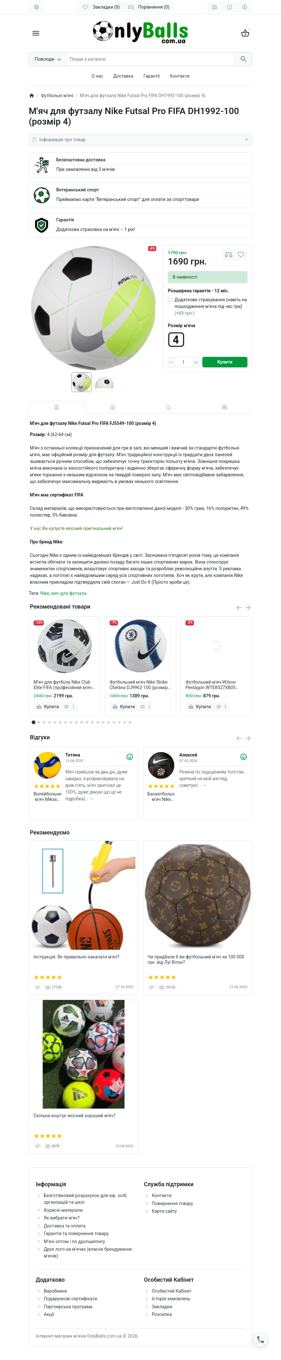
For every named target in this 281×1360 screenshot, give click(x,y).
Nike (44, 593)
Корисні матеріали (63, 1210)
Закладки (162, 1306)
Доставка (123, 76)
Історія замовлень (171, 1298)
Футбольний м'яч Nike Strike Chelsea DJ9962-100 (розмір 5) (139, 685)
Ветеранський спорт (77, 189)
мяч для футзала (69, 593)
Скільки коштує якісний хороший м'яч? (74, 1115)
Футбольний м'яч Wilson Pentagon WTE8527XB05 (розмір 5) (210, 685)
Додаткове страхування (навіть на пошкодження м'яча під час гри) (211, 306)
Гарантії (152, 76)
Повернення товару (172, 1203)
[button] (38, 722)
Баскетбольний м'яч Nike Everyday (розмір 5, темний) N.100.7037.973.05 (161, 796)
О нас (97, 76)
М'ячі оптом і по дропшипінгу (74, 1241)
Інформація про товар (140, 139)
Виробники (55, 1291)
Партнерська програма (68, 1306)
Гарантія (65, 219)
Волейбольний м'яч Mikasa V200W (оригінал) (47, 796)
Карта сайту (164, 1211)
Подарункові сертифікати (70, 1298)
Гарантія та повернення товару (76, 1233)
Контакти (180, 76)
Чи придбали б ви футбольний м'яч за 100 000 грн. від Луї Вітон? (196, 959)
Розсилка (162, 1314)
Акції (49, 1314)
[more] (73, 706)
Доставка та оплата (64, 1225)
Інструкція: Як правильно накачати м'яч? (76, 956)
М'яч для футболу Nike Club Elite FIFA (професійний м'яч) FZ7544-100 (63, 685)
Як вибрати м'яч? (62, 1217)
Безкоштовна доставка (80, 159)
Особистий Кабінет (171, 1291)
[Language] (36, 7)
